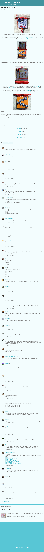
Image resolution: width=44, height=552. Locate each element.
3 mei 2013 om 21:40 (9, 487)
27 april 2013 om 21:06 (10, 329)
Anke (6, 393)
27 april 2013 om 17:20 (10, 291)
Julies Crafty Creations (10, 452)
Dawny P (7, 181)
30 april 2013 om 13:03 (10, 441)
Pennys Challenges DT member (11, 458)
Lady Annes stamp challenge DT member (13, 463)
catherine (7, 325)
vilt (21, 38)
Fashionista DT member (10, 462)
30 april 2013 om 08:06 (10, 434)
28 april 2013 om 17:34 (10, 390)
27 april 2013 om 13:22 (10, 215)
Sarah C (7, 483)
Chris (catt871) (8, 385)
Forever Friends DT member (11, 460)
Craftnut (7, 318)
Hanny (7, 189)
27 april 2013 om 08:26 (10, 157)
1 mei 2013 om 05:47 (9, 449)
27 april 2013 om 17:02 (10, 264)
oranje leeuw (23, 91)
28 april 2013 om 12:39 (10, 371)
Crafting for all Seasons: (19, 137)
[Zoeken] (42, 2)
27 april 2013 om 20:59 (10, 321)
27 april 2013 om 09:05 (10, 178)
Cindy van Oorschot (9, 249)
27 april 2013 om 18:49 (10, 300)
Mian (6, 226)
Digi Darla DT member (10, 459)
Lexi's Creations (19, 128)
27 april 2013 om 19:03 (10, 315)
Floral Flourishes (36, 86)
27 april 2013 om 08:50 (10, 169)
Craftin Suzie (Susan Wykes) (11, 356)
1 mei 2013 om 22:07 (9, 465)
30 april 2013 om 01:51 (10, 422)
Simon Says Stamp (20, 134)
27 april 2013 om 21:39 (10, 345)
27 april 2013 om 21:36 (10, 336)
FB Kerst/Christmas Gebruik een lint (8, 509)
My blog (7, 457)
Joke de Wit (8, 154)
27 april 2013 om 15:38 (10, 236)
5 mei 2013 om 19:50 (9, 498)
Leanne (7, 295)
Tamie (7, 444)
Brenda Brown (8, 173)
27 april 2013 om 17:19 (10, 283)
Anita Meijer (8, 348)
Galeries (25, 549)
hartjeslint (29, 90)
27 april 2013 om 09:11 (10, 186)
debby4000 (8, 426)
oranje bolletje (11, 87)
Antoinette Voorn (9, 197)
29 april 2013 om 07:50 (10, 408)
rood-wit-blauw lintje (29, 37)
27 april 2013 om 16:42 (10, 246)
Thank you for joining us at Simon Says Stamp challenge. (16, 429)
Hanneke (7, 279)
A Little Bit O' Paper (9, 496)
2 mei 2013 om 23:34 (9, 473)
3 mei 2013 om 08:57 (9, 479)
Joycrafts (5, 143)
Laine (7, 375)
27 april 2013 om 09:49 (10, 204)
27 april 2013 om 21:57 (10, 353)
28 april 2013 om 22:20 (10, 398)
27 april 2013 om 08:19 (10, 151)
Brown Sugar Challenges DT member (12, 461)
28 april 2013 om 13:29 (10, 381)
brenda (7, 286)
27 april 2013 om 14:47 (10, 222)
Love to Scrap (20, 131)
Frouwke (7, 258)
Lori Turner (8, 419)
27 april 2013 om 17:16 (10, 276)
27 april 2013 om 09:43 (10, 194)
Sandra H (7, 339)
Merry (7, 411)
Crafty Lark (8, 147)
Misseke (7, 363)
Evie (6, 267)
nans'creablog (8, 240)
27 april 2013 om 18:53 (10, 308)
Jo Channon (8, 468)
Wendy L (7, 311)
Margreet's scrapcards (12, 2)
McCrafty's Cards (9, 218)
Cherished (7, 333)
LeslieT (7, 207)
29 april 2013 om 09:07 (10, 416)
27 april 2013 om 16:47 (10, 255)
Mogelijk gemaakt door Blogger (22, 547)
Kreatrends (28, 38)
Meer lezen (40, 518)
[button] (42, 7)
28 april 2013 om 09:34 (10, 359)
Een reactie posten (5, 501)
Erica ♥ (7, 161)
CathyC (7, 476)
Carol (7, 438)
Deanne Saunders (9, 491)
